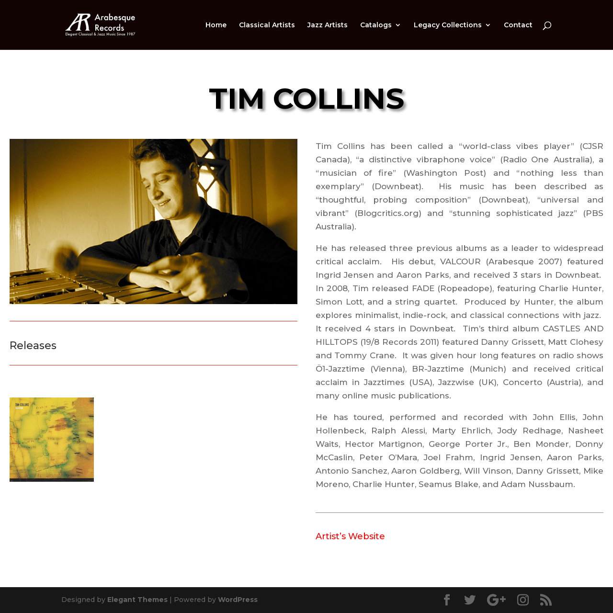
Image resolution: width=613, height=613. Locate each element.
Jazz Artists (327, 25)
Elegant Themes (137, 599)
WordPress (238, 599)
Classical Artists (267, 25)
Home (216, 25)
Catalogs (376, 25)
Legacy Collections (448, 25)
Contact (518, 25)
